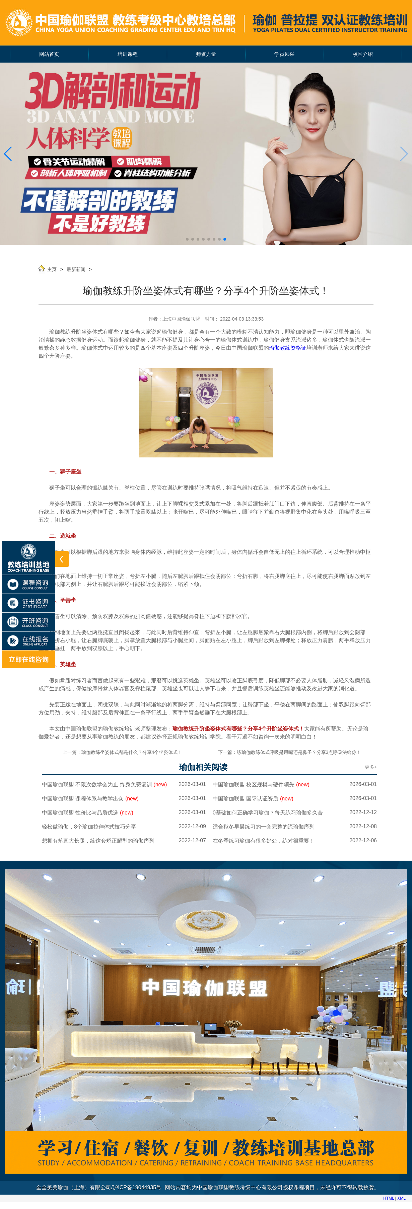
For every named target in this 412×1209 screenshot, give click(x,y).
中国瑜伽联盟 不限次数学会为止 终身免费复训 (104, 784)
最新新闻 (76, 269)
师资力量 (206, 54)
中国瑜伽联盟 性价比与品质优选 (87, 812)
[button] (7, 154)
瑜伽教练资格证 (287, 348)
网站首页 (49, 54)
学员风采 (284, 54)
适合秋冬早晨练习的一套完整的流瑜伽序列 (264, 827)
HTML (388, 1198)
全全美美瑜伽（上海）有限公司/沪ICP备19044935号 (98, 1187)
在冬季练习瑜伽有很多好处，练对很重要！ (264, 841)
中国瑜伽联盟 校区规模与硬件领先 (261, 784)
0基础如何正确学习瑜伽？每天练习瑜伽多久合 (268, 812)
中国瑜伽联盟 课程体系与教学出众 (90, 798)
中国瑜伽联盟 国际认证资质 (253, 798)
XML (401, 1198)
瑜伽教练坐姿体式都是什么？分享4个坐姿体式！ (132, 752)
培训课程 (128, 54)
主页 (52, 269)
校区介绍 (363, 54)
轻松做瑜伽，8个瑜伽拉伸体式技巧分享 (89, 827)
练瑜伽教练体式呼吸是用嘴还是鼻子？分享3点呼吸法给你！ (299, 752)
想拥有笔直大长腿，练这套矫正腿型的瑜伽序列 (98, 841)
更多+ (371, 767)
